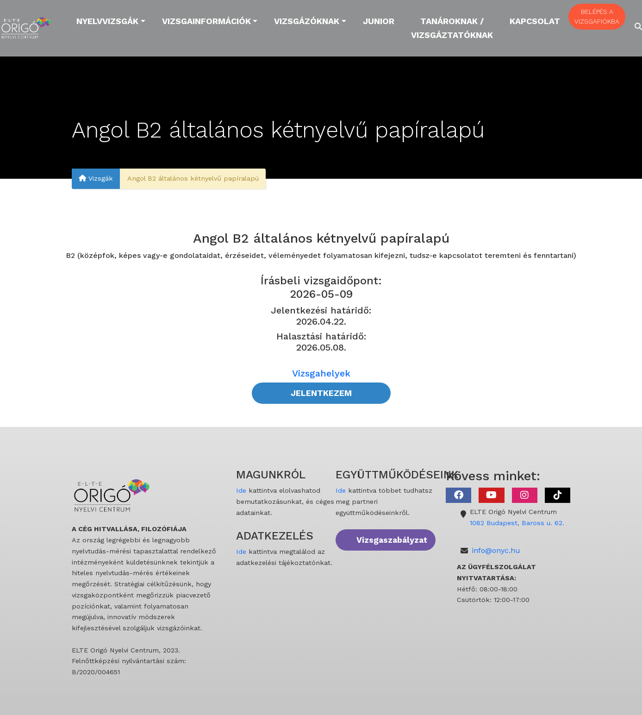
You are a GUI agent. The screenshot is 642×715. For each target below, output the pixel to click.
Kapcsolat (535, 21)
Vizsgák (96, 178)
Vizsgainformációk (206, 21)
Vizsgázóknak (306, 21)
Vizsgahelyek (321, 373)
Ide (241, 490)
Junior (378, 21)
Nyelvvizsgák (107, 21)
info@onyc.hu (496, 550)
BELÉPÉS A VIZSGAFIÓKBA (596, 16)
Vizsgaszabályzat (391, 540)
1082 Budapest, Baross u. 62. (517, 523)
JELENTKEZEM (321, 393)
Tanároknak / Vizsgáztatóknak (452, 28)
